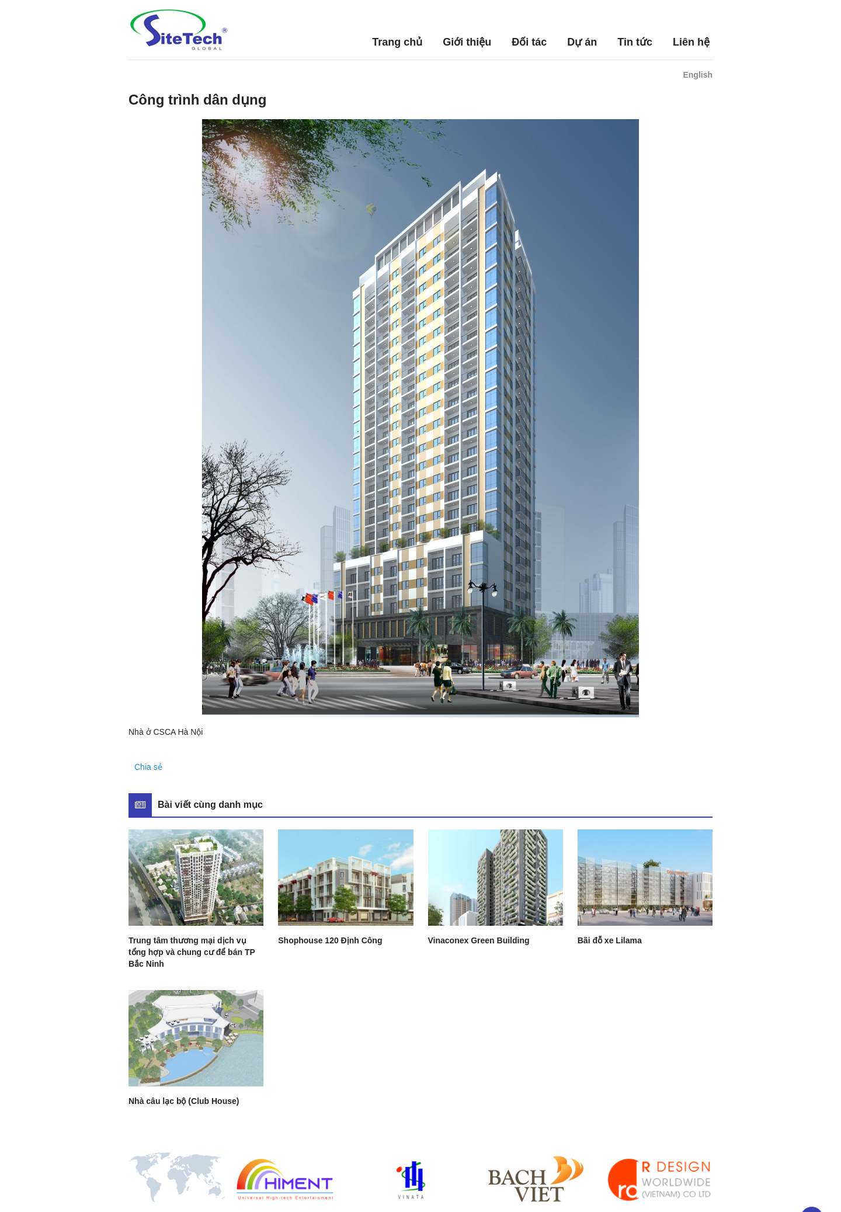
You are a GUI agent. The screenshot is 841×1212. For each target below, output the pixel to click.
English (698, 74)
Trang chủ (397, 42)
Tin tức (634, 42)
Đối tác (529, 42)
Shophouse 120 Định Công (330, 940)
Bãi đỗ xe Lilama (610, 940)
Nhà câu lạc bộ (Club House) (183, 1101)
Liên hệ (691, 42)
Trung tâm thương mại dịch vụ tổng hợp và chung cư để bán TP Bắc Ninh (191, 952)
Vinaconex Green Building (479, 940)
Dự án (582, 42)
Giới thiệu (467, 42)
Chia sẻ (148, 767)
